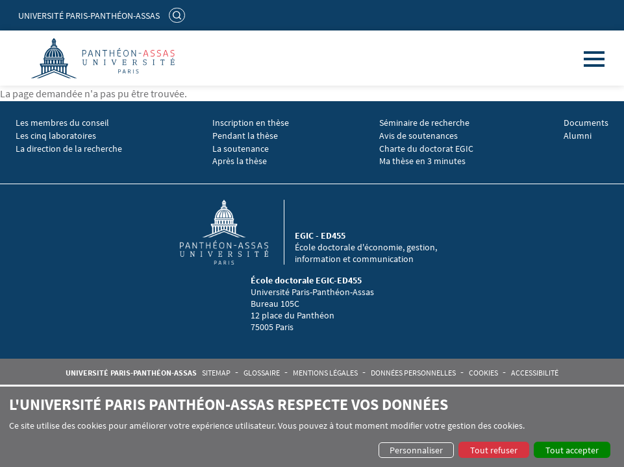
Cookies (483, 372)
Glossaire (261, 372)
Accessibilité (534, 372)
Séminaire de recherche (424, 122)
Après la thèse (239, 161)
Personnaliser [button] (416, 450)
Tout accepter (572, 450)
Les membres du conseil (62, 122)
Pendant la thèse (245, 135)
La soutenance (240, 148)
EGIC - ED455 (320, 235)
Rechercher (178, 15)
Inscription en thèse (250, 122)
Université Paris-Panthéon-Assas (89, 15)
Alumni (578, 135)
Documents (586, 122)
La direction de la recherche (69, 148)
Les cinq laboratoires (56, 135)
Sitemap (216, 372)
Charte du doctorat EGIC (426, 148)
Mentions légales (325, 372)
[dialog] (312, 427)
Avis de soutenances (418, 135)
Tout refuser (494, 450)
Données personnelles (413, 372)
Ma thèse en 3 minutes (422, 161)
